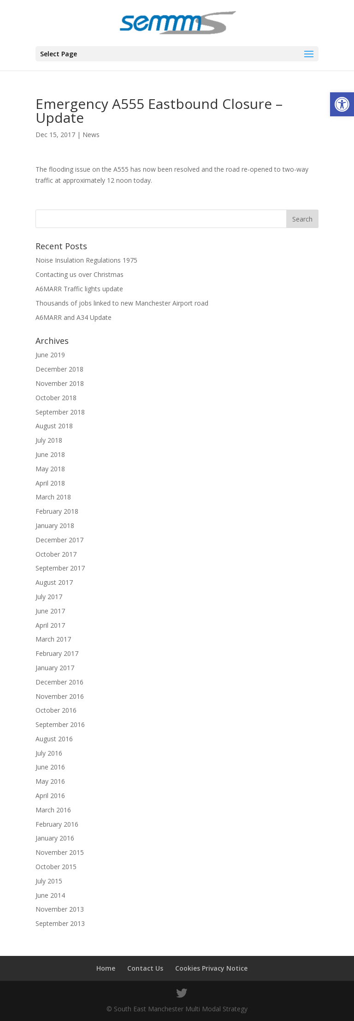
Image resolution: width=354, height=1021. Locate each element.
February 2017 (56, 653)
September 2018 (60, 412)
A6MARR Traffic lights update (79, 288)
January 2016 (54, 838)
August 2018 (54, 425)
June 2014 (50, 895)
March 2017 (53, 639)
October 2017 (56, 554)
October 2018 (56, 397)
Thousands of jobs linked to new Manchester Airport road (121, 303)
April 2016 (50, 795)
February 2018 (56, 511)
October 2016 (56, 710)
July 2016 (48, 753)
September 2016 (60, 724)
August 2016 (54, 738)
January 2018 (54, 525)
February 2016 (56, 824)
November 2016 (59, 696)
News (91, 134)
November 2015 (59, 852)
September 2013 (60, 923)
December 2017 (59, 539)
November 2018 (59, 383)
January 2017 (54, 667)
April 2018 (50, 483)
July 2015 (48, 881)
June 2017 (50, 611)
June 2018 (50, 454)
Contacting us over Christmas (79, 274)
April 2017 (50, 625)
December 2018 (59, 369)
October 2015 (56, 866)
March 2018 (53, 496)
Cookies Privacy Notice (211, 968)
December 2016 (59, 682)
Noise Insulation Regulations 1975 (86, 260)
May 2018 (50, 468)
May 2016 (50, 781)
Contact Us (145, 968)
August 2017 (54, 582)
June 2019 (50, 354)
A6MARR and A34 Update (73, 317)
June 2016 (50, 767)
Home (105, 968)
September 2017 (60, 568)
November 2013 (59, 909)
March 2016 (53, 809)
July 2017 (48, 596)
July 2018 (48, 440)
